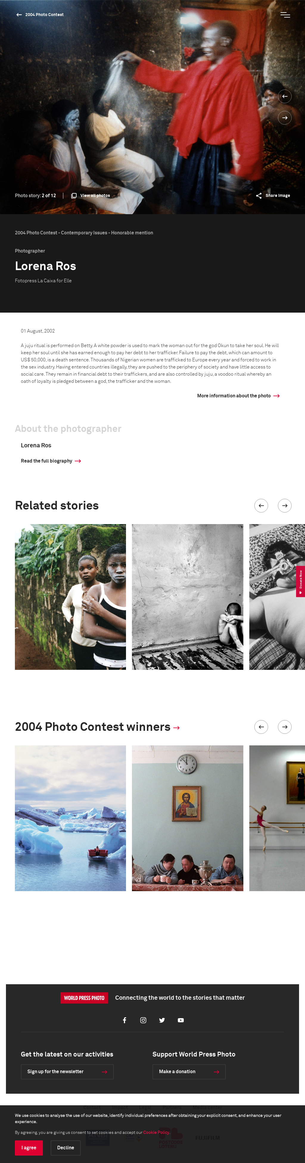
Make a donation (177, 1071)
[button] (261, 505)
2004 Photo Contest (44, 15)
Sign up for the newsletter (55, 1071)
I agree (28, 1147)
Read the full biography (46, 461)
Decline (65, 1147)
